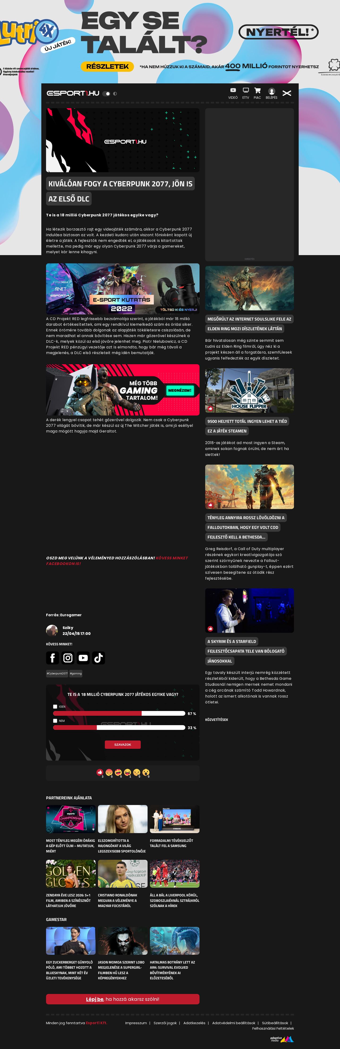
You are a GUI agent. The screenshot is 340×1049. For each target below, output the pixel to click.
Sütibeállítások (275, 1022)
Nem (62, 721)
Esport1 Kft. (96, 1022)
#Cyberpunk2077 (57, 673)
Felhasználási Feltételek (273, 1028)
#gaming (76, 673)
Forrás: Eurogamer (64, 614)
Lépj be (94, 999)
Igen (62, 707)
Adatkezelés (194, 1022)
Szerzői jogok (165, 1022)
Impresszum (136, 1022)
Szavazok (122, 744)
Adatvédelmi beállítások (233, 1022)
